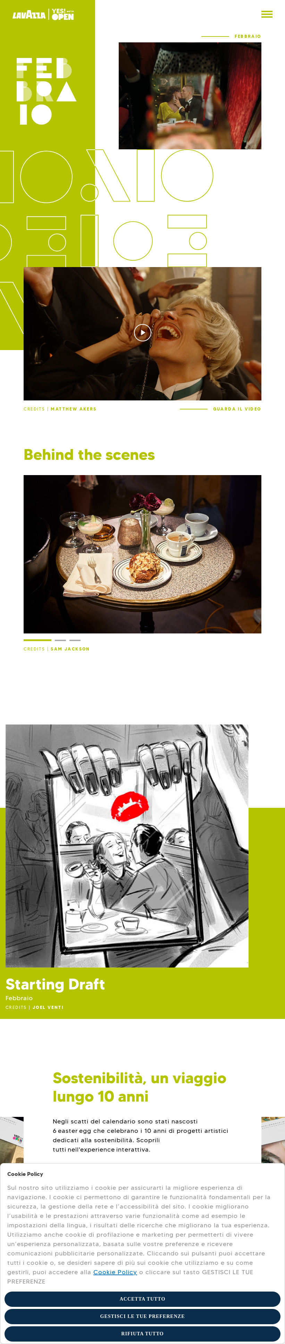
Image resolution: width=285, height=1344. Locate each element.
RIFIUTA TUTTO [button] (142, 1333)
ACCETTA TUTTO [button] (143, 1299)
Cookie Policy (115, 1272)
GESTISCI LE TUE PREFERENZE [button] (142, 1316)
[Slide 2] (60, 640)
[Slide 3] (75, 640)
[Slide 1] (37, 640)
